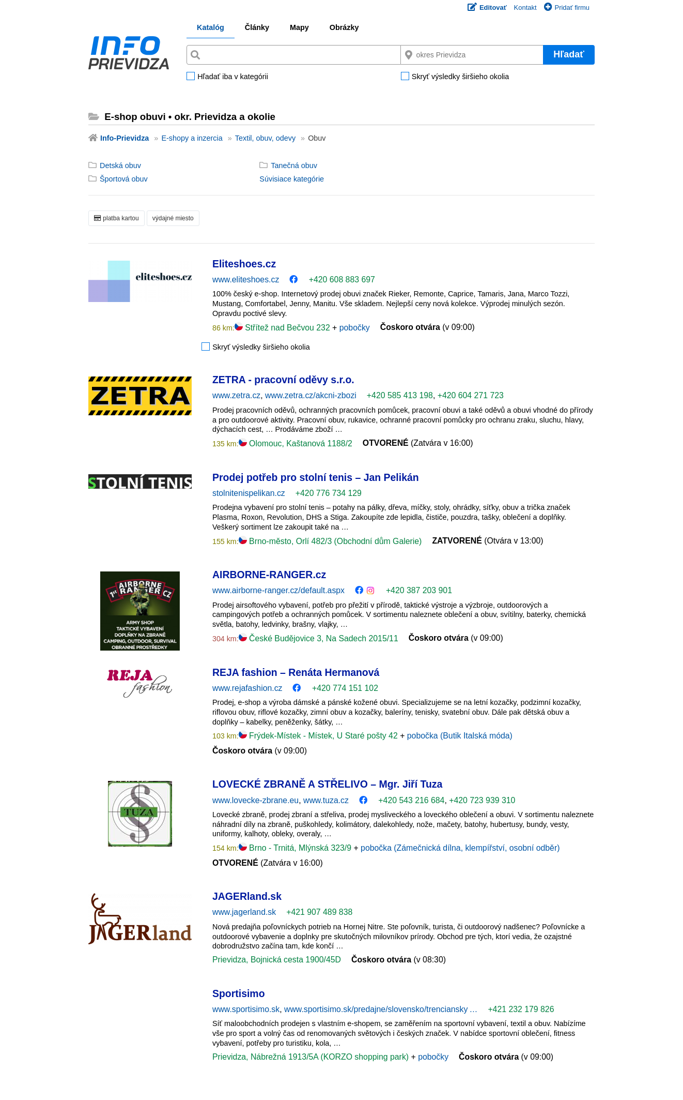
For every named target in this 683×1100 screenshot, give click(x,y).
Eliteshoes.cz (244, 263)
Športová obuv (124, 179)
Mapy (299, 27)
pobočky (354, 327)
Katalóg (210, 27)
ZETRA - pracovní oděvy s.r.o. (283, 379)
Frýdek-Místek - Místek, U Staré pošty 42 (319, 735)
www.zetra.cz (236, 395)
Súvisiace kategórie (291, 179)
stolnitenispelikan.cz (248, 493)
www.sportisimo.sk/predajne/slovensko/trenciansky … (380, 1009)
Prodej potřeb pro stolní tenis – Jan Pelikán (315, 477)
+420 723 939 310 (482, 800)
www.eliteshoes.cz (245, 279)
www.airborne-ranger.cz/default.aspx (278, 590)
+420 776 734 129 (329, 493)
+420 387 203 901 (419, 590)
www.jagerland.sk (244, 912)
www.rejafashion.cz (247, 688)
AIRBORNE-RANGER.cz (269, 574)
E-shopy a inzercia (191, 138)
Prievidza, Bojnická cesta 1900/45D (276, 959)
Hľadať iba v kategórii (232, 77)
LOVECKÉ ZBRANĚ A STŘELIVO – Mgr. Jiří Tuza (327, 784)
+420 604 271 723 (471, 395)
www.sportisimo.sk (246, 1009)
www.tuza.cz (326, 800)
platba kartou (116, 218)
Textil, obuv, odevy (265, 138)
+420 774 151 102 (345, 688)
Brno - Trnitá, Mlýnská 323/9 (296, 847)
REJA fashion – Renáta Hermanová (295, 672)
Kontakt (525, 7)
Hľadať (568, 54)
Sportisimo (238, 993)
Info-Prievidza (124, 138)
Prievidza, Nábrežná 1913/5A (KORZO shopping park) (311, 1056)
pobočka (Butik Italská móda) (460, 735)
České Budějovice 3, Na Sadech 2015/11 (318, 638)
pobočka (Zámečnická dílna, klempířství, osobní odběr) (460, 847)
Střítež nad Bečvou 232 (283, 327)
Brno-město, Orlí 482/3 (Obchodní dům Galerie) (330, 541)
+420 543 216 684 (411, 800)
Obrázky (344, 27)
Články (257, 27)
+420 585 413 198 (400, 395)
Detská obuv (120, 165)
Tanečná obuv (294, 165)
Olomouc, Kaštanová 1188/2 (295, 443)
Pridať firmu (566, 7)
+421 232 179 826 (521, 1009)
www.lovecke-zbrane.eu (255, 800)
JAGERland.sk (247, 896)
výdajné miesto (173, 218)
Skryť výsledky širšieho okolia (460, 77)
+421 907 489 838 (319, 912)
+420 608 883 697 (342, 279)
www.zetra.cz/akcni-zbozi (310, 395)
